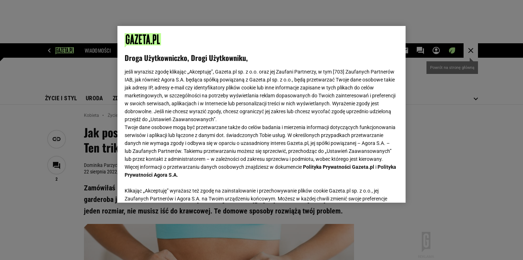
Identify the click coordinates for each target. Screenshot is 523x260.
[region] (261, 114)
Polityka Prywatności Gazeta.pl (338, 167)
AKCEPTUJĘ (374, 188)
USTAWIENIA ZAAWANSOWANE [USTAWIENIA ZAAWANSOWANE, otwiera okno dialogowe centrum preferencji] (172, 188)
